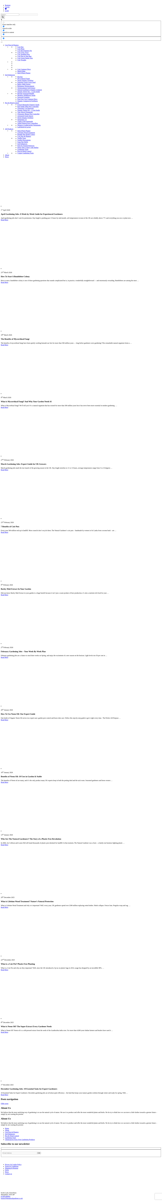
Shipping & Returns (11, 1168)
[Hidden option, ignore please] (3, 38)
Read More (4, 220)
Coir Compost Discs (24, 69)
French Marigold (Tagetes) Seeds (28, 105)
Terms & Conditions (11, 1166)
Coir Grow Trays (23, 52)
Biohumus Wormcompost (25, 86)
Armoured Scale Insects (25, 116)
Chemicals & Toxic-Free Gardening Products (20, 1139)
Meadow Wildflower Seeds (26, 95)
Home (7, 1128)
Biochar (20, 77)
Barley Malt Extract (23, 84)
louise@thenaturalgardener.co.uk (12, 1198)
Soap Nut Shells (22, 142)
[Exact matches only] (3, 22)
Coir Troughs (21, 60)
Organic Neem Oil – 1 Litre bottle (28, 92)
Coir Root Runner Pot (24, 51)
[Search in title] (3, 26)
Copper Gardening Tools (25, 153)
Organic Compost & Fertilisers (27, 101)
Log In (7, 7)
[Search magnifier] (3, 17)
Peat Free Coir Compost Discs (27, 99)
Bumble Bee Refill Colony (26, 134)
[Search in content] (3, 30)
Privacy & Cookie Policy (13, 1164)
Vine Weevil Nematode (25, 112)
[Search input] (10, 14)
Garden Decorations (24, 140)
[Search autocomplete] (29, 14)
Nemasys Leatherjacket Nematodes (29, 125)
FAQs (7, 1170)
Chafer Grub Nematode (25, 121)
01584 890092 (5, 1196)
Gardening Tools (22, 149)
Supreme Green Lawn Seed (26, 82)
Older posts (4, 1103)
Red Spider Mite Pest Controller (28, 106)
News (7, 157)
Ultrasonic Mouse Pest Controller (28, 114)
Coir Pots (20, 47)
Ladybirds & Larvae (24, 127)
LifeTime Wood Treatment (26, 133)
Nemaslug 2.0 (22, 119)
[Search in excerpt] (3, 34)
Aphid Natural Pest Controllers (27, 123)
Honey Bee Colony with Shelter (27, 147)
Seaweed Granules (23, 97)
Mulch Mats (21, 71)
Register (7, 5)
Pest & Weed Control (12, 103)
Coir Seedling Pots (23, 54)
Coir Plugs (20, 49)
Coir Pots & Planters (12, 45)
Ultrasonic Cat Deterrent (25, 108)
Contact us (8, 1174)
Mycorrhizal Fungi (23, 78)
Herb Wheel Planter (23, 73)
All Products (9, 129)
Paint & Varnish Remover (25, 146)
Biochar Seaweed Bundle (25, 93)
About (7, 155)
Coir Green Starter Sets (25, 58)
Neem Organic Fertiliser (25, 80)
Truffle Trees (21, 138)
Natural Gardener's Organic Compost (29, 90)
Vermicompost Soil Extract (26, 88)
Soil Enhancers (10, 75)
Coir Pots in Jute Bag (24, 56)
